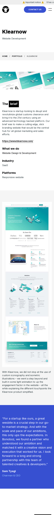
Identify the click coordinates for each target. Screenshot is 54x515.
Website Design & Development (19, 153)
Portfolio (17, 56)
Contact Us (35, 9)
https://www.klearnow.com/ (17, 141)
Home (4, 56)
